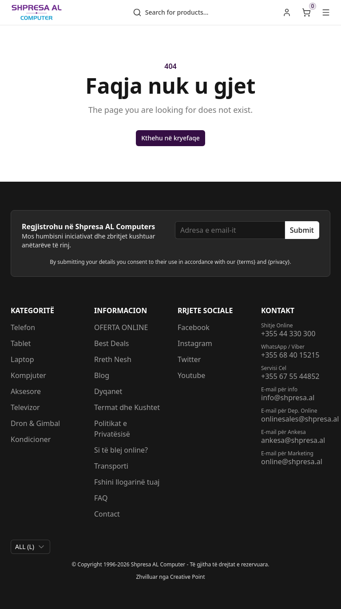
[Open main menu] (326, 12)
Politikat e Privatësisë (112, 428)
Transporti (111, 466)
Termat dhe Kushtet (127, 407)
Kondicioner (31, 439)
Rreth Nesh (112, 359)
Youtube (191, 375)
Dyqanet (108, 391)
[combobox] (30, 547)
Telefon (23, 327)
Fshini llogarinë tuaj (127, 482)
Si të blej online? (121, 450)
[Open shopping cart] (306, 12)
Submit (302, 230)
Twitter (189, 359)
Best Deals (111, 343)
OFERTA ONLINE (121, 327)
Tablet (21, 343)
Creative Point (187, 577)
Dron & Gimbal (35, 423)
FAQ (100, 498)
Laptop (22, 359)
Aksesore (26, 391)
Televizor (25, 407)
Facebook (194, 327)
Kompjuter (28, 375)
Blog (101, 375)
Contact (107, 514)
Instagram (195, 343)
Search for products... (171, 12)
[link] (287, 12)
